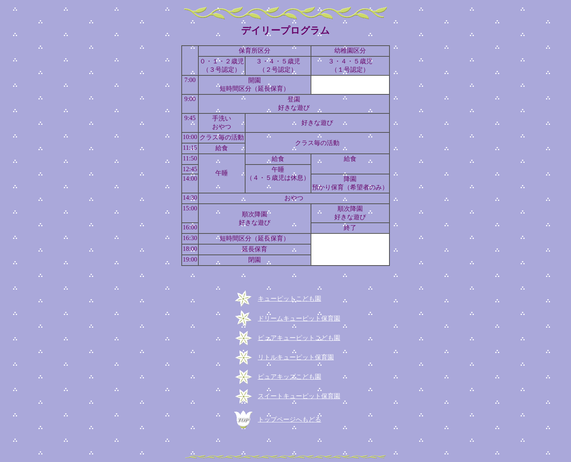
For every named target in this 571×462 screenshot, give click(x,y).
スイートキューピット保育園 (299, 396)
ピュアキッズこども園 (289, 376)
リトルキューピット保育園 (296, 357)
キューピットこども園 (289, 298)
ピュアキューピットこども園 (299, 337)
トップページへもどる (289, 419)
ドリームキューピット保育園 (299, 318)
